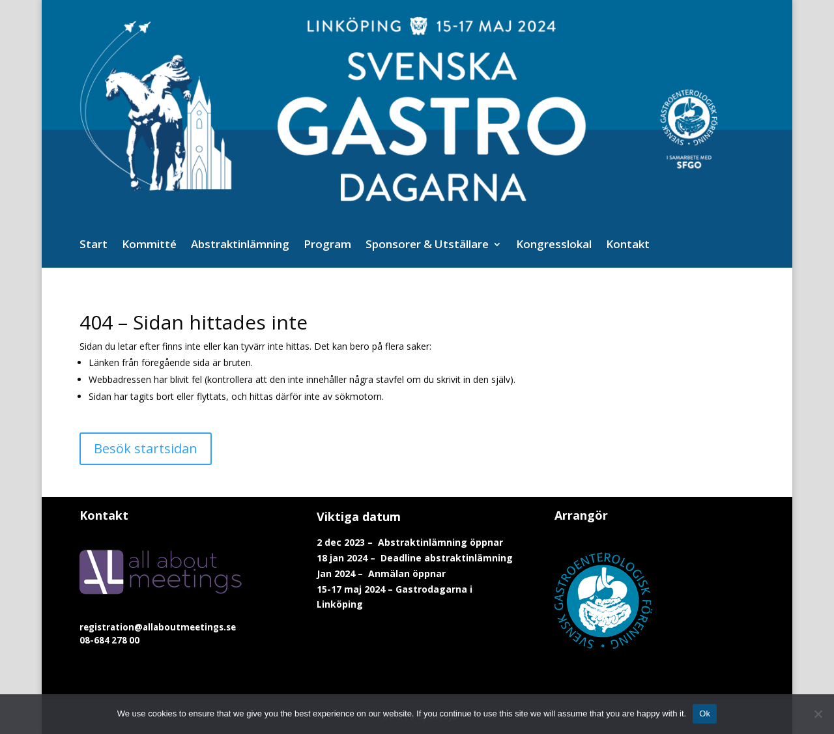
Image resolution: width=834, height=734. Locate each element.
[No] (817, 713)
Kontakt (628, 245)
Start (93, 245)
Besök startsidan (145, 448)
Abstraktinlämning (240, 245)
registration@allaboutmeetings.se (157, 627)
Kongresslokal (554, 245)
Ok (704, 713)
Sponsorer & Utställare (427, 245)
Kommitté (149, 245)
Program (327, 245)
